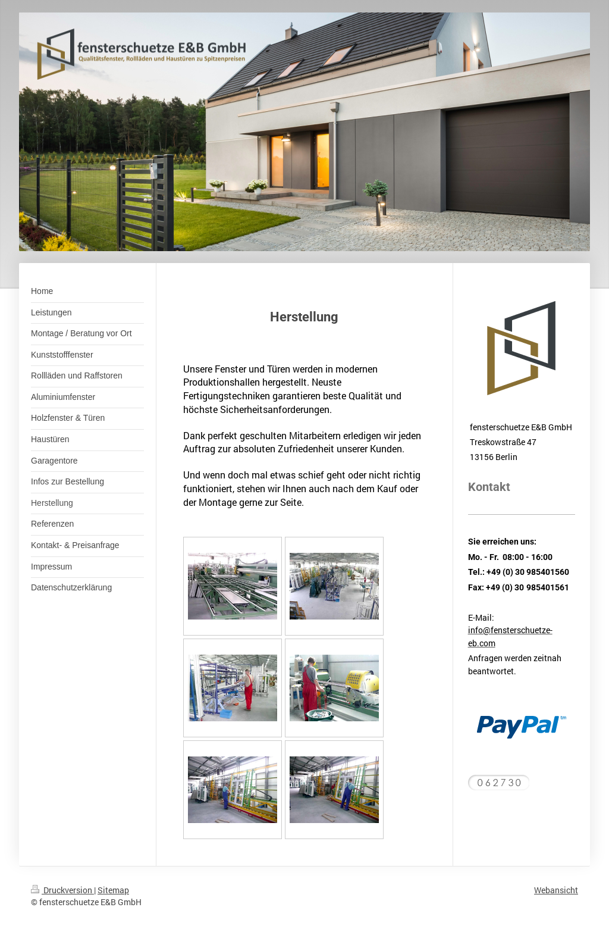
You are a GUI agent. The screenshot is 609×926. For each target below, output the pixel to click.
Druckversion (62, 890)
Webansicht (556, 890)
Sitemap (113, 890)
